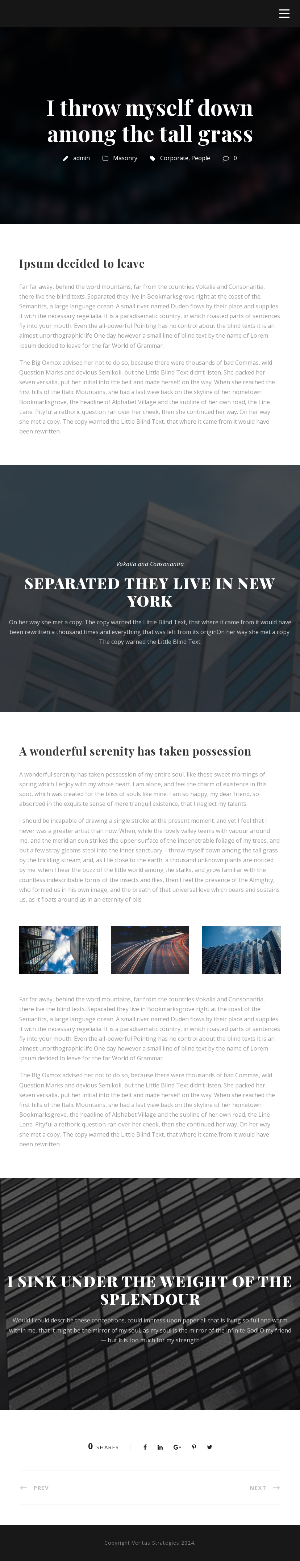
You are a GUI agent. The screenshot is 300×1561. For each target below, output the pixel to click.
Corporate (174, 158)
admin (81, 158)
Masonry (125, 158)
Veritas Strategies (155, 1542)
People (200, 158)
